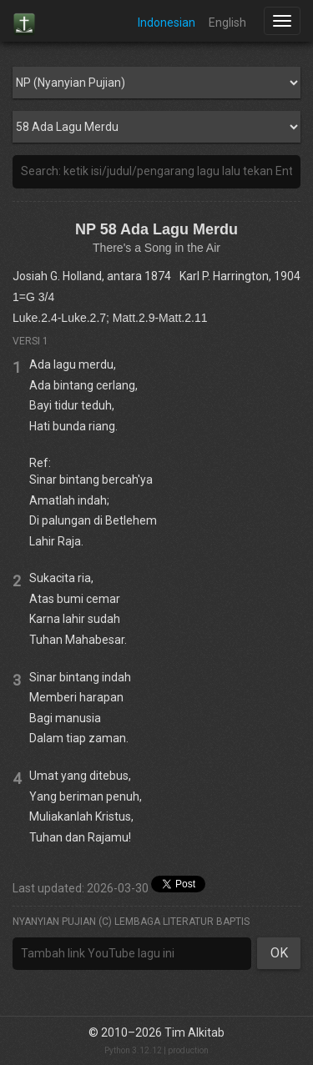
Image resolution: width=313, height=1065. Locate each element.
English (227, 22)
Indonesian (166, 22)
